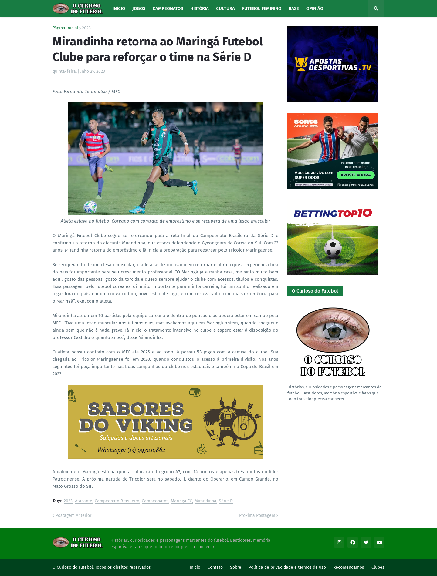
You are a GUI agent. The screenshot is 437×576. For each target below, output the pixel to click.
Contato (215, 567)
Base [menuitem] (294, 8)
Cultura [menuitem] (225, 8)
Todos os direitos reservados (123, 567)
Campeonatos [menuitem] (168, 8)
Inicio (195, 567)
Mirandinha (205, 501)
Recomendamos (348, 567)
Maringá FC (181, 501)
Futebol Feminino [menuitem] (261, 8)
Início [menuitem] (119, 8)
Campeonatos (155, 501)
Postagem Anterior (73, 515)
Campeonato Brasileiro (117, 501)
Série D (226, 501)
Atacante (83, 501)
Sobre (235, 567)
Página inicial (65, 28)
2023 (86, 28)
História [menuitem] (199, 8)
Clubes (377, 567)
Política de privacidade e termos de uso (287, 567)
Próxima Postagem (257, 515)
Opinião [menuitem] (314, 8)
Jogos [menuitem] (138, 8)
